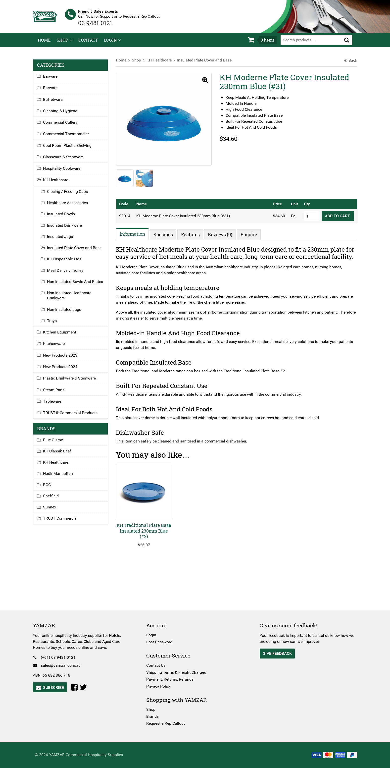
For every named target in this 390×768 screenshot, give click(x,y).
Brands (154, 716)
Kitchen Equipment (64, 340)
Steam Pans (58, 398)
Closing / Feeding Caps (72, 194)
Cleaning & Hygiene (65, 114)
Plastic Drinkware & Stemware (74, 386)
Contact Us (157, 665)
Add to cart (333, 218)
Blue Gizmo (58, 448)
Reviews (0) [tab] (222, 237)
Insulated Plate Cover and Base (207, 63)
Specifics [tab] (165, 237)
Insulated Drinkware (69, 228)
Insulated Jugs (65, 239)
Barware (55, 79)
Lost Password (161, 642)
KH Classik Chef (62, 459)
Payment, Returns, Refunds (171, 679)
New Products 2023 (65, 364)
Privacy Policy (160, 686)
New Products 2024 (65, 375)
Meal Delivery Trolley (70, 273)
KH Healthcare (161, 63)
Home (44, 43)
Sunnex (54, 515)
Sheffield (56, 504)
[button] (346, 43)
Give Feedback (275, 653)
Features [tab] (193, 237)
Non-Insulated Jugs (69, 318)
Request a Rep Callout (167, 723)
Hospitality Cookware (66, 171)
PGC (52, 493)
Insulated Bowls (66, 217)
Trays (57, 329)
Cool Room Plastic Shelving (72, 148)
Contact (88, 43)
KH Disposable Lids (69, 262)
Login (110, 43)
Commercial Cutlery (65, 125)
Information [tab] (135, 237)
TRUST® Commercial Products (75, 421)
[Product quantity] (307, 219)
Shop (62, 43)
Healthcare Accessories (72, 206)
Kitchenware (59, 352)
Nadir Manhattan (63, 482)
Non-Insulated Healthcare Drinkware (74, 304)
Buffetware (57, 102)
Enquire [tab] (251, 237)
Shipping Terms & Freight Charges (178, 672)
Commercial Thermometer (71, 137)
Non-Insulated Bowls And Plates (74, 287)
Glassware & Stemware (68, 160)
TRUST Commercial (65, 527)
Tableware (57, 410)
